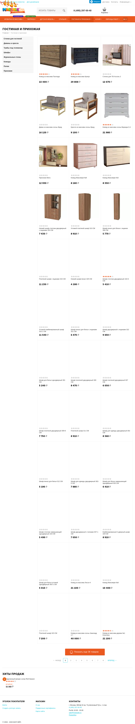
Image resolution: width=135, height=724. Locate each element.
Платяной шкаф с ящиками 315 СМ (52, 279)
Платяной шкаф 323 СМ (48, 633)
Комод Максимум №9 (79, 178)
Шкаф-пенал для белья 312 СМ (51, 481)
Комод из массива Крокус (80, 76)
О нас (38, 705)
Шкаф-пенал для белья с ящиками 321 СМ (84, 330)
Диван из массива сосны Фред (50, 127)
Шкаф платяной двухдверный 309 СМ (83, 381)
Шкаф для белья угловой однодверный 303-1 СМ (48, 583)
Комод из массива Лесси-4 (81, 583)
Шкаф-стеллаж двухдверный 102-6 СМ (116, 280)
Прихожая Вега (44, 178)
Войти (4, 705)
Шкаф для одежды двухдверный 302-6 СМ (85, 482)
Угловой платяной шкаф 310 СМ (83, 228)
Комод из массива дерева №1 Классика (114, 634)
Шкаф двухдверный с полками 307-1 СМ (84, 533)
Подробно (72, 715)
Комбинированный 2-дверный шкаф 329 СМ (116, 533)
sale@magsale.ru (75, 713)
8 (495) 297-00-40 (82, 10)
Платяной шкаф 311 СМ (80, 431)
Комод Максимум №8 (111, 583)
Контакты (114, 2)
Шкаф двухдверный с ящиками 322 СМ (116, 330)
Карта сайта (40, 711)
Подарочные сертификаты (46, 708)
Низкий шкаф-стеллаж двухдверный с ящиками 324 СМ (52, 229)
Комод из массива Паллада (49, 76)
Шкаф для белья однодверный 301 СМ (52, 381)
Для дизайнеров (33, 2)
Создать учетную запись (11, 708)
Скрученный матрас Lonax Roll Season (20, 679)
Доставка (105, 2)
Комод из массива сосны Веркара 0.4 (117, 127)
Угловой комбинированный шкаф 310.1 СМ (51, 330)
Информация (125, 2)
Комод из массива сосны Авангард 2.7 (84, 634)
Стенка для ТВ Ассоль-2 (112, 76)
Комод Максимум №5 (111, 178)
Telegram (95, 1)
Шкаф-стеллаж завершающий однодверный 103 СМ (50, 533)
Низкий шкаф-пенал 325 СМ (81, 279)
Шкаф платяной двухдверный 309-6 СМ (52, 432)
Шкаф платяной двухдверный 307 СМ (115, 381)
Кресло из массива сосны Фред (82, 127)
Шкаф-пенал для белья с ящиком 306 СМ (115, 229)
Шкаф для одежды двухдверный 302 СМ (116, 432)
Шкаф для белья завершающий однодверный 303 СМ (114, 482)
